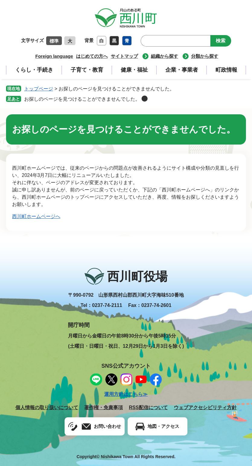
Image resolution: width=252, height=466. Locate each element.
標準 (54, 41)
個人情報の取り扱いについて (46, 407)
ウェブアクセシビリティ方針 (205, 407)
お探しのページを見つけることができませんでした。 (82, 99)
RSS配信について (148, 407)
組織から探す (164, 56)
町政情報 (226, 70)
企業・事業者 (181, 70)
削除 (145, 99)
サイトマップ (124, 56)
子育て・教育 (87, 70)
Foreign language (54, 56)
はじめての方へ (92, 56)
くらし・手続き (34, 70)
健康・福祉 (134, 70)
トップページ (38, 88)
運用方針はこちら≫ (126, 394)
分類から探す (204, 56)
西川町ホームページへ (36, 216)
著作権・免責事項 (103, 407)
